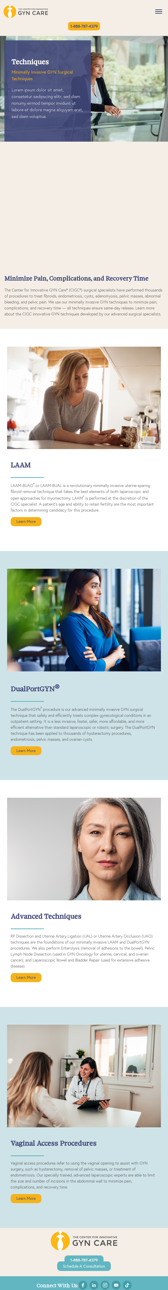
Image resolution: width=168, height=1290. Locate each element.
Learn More (26, 521)
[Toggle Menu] (158, 12)
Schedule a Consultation (84, 1266)
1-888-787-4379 (84, 26)
